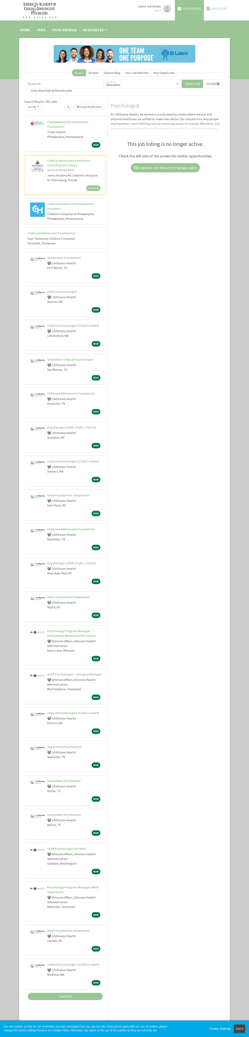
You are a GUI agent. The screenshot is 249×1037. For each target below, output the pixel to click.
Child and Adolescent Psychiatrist (51, 233)
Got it (239, 1028)
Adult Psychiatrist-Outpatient (68, 597)
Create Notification (89, 107)
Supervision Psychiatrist (64, 747)
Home (25, 30)
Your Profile (64, 30)
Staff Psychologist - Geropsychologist (74, 674)
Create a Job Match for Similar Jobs (165, 167)
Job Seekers (189, 8)
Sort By (32, 107)
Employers (217, 8)
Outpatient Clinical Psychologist (70, 359)
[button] (213, 84)
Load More (65, 996)
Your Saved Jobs (164, 73)
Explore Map (112, 73)
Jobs (41, 30)
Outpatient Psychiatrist (64, 258)
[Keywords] (65, 84)
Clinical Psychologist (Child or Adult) (73, 325)
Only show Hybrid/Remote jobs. (52, 90)
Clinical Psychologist (62, 292)
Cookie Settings (220, 1028)
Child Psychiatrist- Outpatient (68, 495)
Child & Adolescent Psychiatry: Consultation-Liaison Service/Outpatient (68, 165)
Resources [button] (93, 30)
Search (79, 73)
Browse (93, 73)
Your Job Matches (137, 73)
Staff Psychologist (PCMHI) (66, 849)
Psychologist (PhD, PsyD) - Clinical (71, 427)
